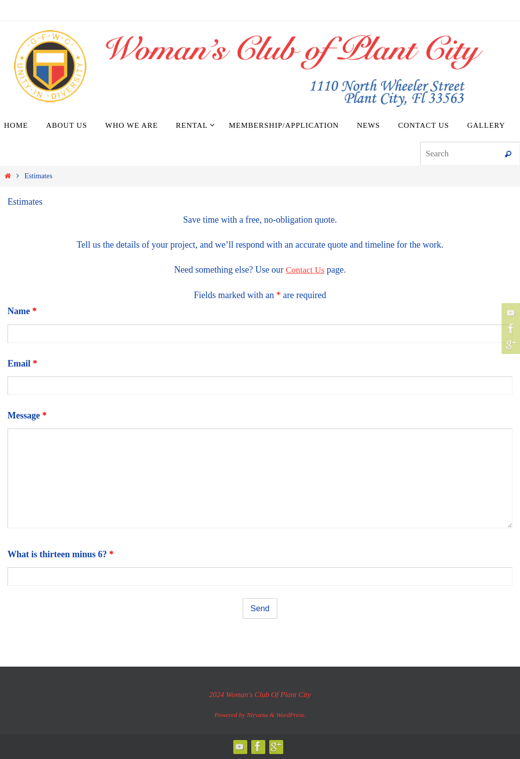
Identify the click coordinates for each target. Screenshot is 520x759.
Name (21, 311)
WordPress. (291, 715)
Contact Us (305, 270)
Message (26, 415)
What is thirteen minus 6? (60, 554)
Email (22, 364)
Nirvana (257, 715)
